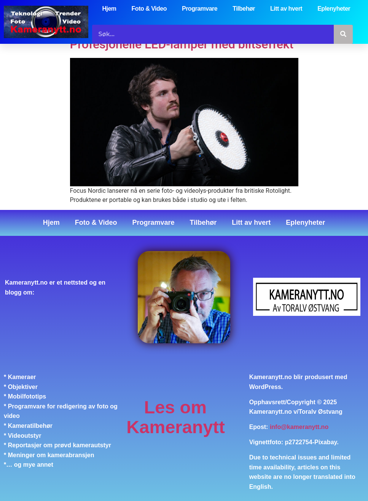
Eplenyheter (333, 8)
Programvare (199, 8)
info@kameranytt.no (299, 427)
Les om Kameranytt (175, 417)
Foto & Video (149, 8)
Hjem (109, 8)
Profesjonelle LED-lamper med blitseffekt (182, 44)
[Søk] (343, 34)
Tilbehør (244, 8)
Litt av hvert (286, 8)
